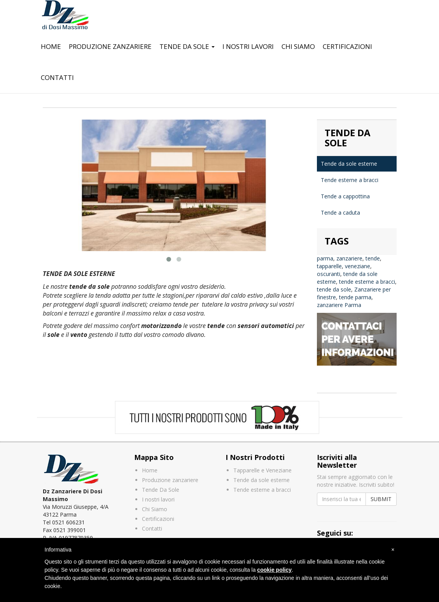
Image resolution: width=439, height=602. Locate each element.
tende (373, 258)
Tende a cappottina (345, 196)
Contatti (57, 77)
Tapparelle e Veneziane (262, 470)
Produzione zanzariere (110, 46)
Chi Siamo (298, 46)
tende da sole (334, 289)
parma (325, 258)
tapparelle (329, 266)
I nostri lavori (248, 46)
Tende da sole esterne (349, 163)
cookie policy (274, 570)
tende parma (355, 297)
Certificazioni (347, 46)
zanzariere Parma (339, 305)
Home (51, 46)
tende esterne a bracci (367, 281)
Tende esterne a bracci (349, 180)
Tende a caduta (340, 212)
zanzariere (349, 258)
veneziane (357, 266)
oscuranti (328, 274)
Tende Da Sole (187, 46)
